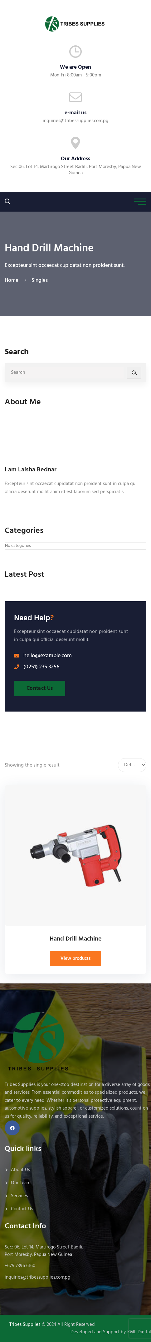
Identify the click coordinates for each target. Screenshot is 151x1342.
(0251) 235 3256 (41, 667)
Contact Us (40, 688)
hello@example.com (47, 656)
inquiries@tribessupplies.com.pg (75, 121)
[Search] (134, 372)
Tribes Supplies (24, 1324)
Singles (40, 280)
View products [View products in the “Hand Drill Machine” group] (75, 958)
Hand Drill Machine (76, 939)
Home (13, 280)
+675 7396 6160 (20, 1266)
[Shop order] (132, 765)
